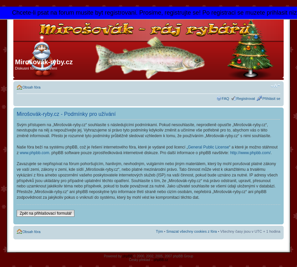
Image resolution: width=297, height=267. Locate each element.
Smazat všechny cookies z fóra (191, 231)
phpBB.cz (161, 260)
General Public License (208, 147)
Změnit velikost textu (275, 86)
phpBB (127, 256)
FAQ (225, 99)
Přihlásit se (271, 99)
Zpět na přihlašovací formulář (45, 213)
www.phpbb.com (34, 152)
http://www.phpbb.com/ (250, 152)
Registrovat (246, 99)
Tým (159, 231)
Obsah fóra (31, 87)
